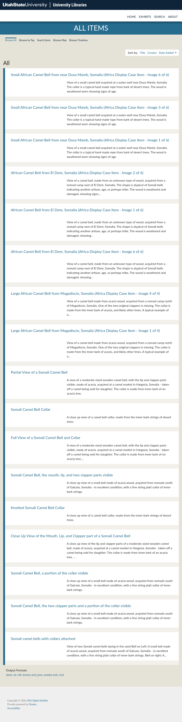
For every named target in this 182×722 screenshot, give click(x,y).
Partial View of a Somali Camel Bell (39, 372)
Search (159, 16)
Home (131, 16)
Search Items (44, 40)
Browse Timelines (78, 40)
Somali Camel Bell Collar (30, 409)
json (39, 674)
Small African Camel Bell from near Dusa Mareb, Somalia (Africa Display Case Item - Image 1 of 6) (90, 140)
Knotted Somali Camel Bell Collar (38, 507)
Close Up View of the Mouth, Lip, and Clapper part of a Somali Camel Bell (70, 536)
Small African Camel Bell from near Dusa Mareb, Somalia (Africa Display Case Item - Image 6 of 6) (90, 74)
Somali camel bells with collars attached (43, 638)
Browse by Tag (26, 40)
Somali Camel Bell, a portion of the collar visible (49, 573)
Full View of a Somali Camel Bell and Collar (45, 437)
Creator (152, 52)
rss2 (61, 674)
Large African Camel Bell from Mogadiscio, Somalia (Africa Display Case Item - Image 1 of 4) (85, 330)
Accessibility (13, 708)
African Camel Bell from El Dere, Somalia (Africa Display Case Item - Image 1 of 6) (77, 210)
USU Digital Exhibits (37, 700)
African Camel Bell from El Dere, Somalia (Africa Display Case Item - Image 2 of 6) (77, 172)
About (173, 16)
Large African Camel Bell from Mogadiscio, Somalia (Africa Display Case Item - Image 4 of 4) (85, 293)
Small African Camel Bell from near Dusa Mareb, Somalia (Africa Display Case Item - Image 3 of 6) (90, 107)
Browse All (10, 40)
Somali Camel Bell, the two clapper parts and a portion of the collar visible (71, 605)
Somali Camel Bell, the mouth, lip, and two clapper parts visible (62, 475)
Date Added (166, 52)
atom (9, 674)
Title (142, 52)
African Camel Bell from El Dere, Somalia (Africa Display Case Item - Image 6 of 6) (77, 251)
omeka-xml (50, 674)
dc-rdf (17, 674)
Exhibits (145, 16)
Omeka (32, 704)
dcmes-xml (29, 674)
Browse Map (60, 40)
